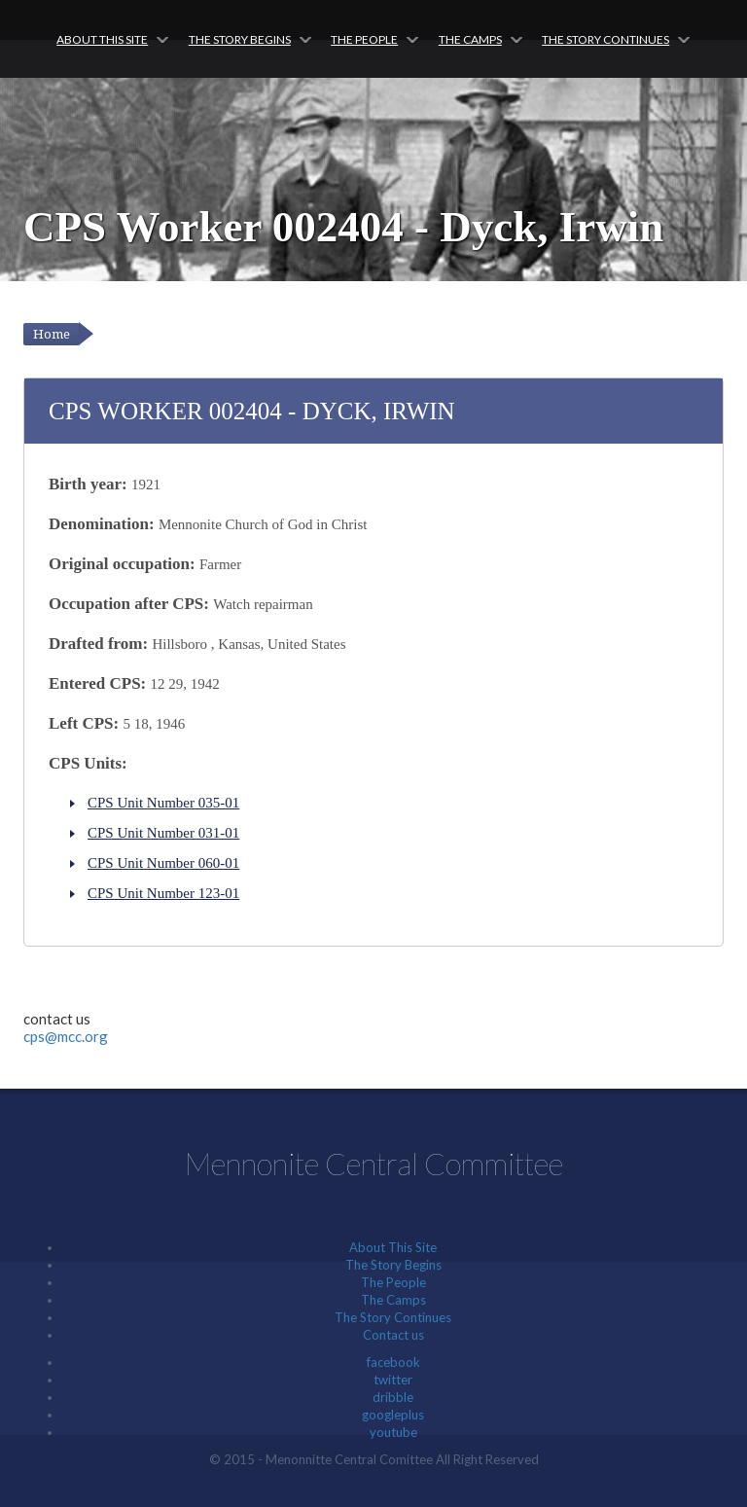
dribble (393, 1397)
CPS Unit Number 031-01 (163, 833)
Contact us (393, 1335)
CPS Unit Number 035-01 (163, 802)
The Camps (470, 39)
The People (364, 39)
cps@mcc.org (65, 1036)
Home (51, 334)
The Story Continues (605, 39)
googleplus (393, 1414)
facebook (393, 1362)
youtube (393, 1432)
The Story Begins (240, 39)
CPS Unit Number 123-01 (163, 893)
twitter (393, 1379)
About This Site (102, 39)
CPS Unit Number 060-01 (163, 863)
